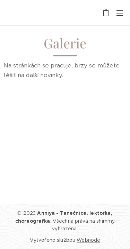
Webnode (88, 240)
